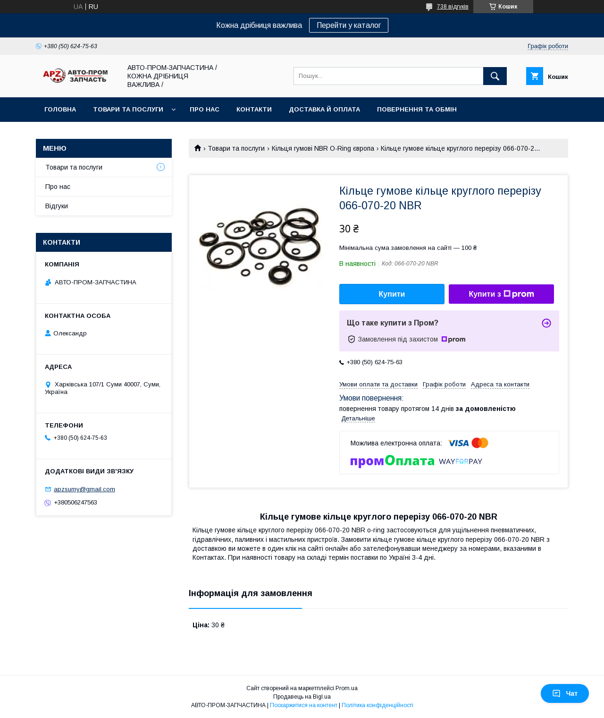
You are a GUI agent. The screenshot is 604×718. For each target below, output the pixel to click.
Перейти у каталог (349, 25)
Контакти (254, 109)
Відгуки (56, 206)
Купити (392, 294)
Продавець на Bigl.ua (302, 696)
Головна (60, 109)
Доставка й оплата (324, 109)
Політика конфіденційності (377, 705)
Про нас (204, 109)
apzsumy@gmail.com (84, 489)
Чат (565, 693)
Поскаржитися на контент (303, 705)
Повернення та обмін (417, 109)
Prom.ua (347, 688)
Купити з (501, 294)
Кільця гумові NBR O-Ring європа (323, 148)
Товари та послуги (128, 109)
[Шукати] (495, 76)
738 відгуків (453, 6)
